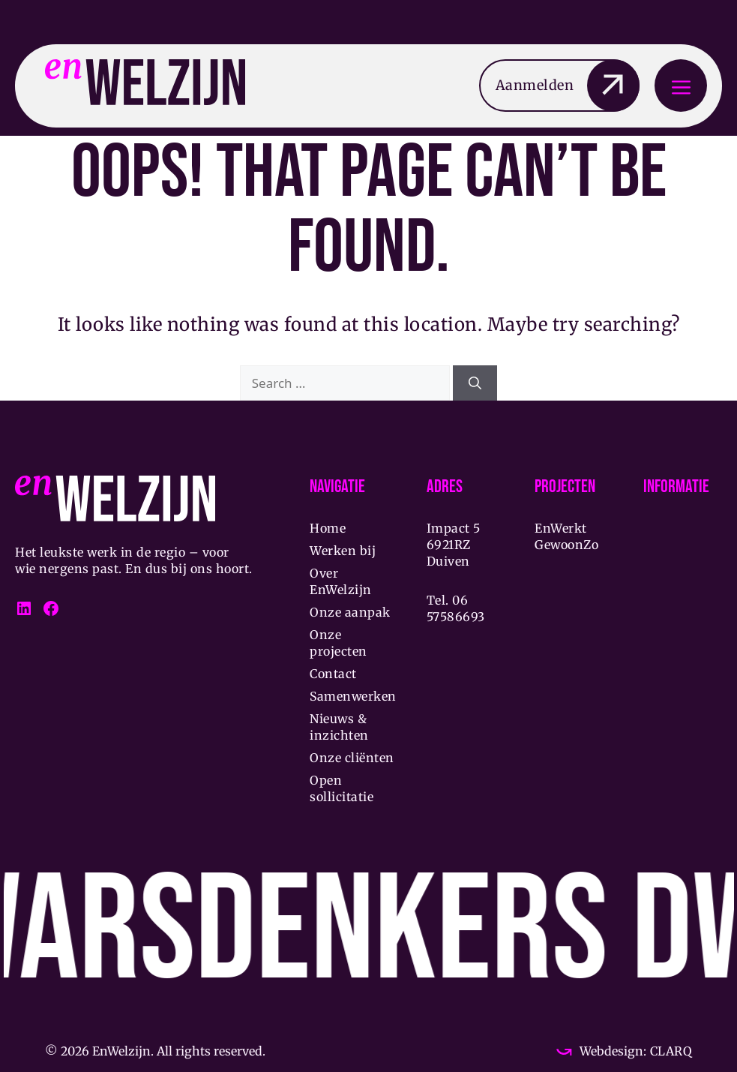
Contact (333, 673)
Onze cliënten (352, 757)
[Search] (475, 383)
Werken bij (343, 550)
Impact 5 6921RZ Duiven (454, 545)
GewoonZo (566, 544)
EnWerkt (561, 528)
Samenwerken (353, 696)
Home (328, 528)
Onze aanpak (350, 612)
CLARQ (669, 1050)
